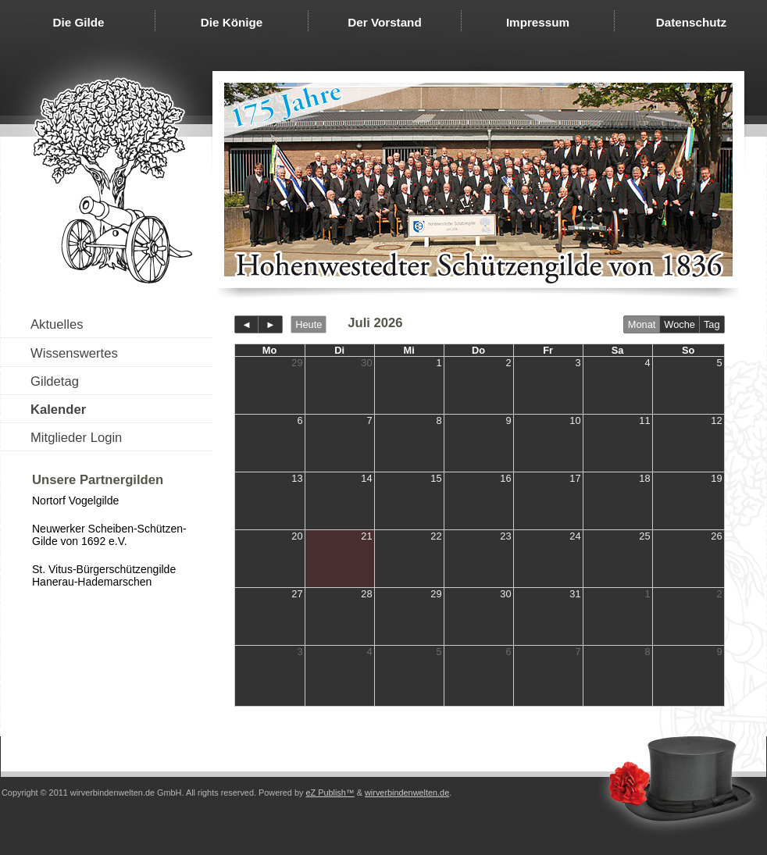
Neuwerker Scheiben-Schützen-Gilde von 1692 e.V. (109, 534)
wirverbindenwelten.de (407, 792)
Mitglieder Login (76, 437)
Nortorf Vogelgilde (75, 500)
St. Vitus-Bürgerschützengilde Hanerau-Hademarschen (104, 575)
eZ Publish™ (329, 792)
